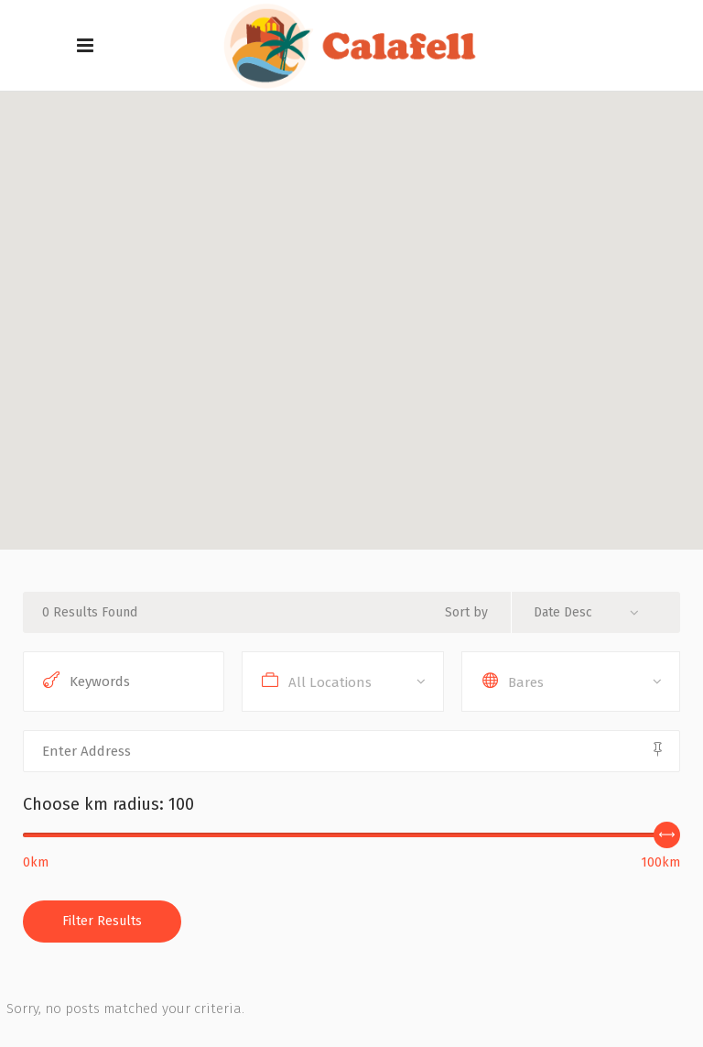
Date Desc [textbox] (563, 612)
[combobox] (593, 612)
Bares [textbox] (526, 682)
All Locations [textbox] (330, 682)
